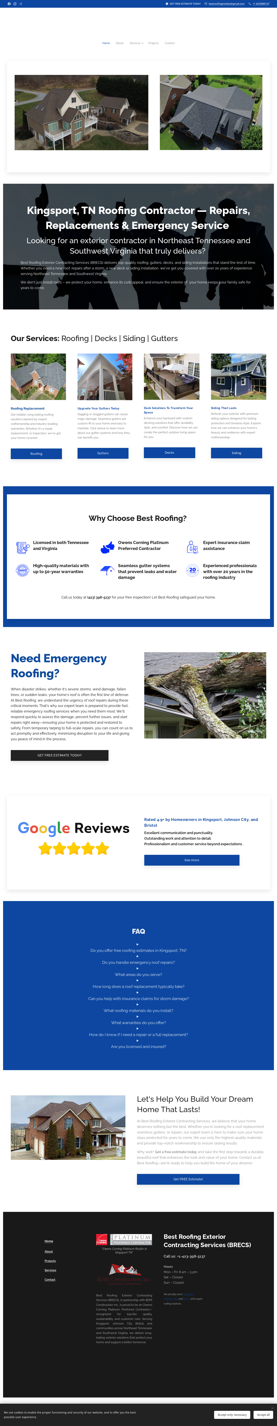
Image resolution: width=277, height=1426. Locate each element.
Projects (50, 1261)
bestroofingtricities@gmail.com (226, 3)
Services (50, 1270)
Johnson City (170, 1299)
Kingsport (188, 1294)
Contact (50, 1279)
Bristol (186, 1299)
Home (49, 1241)
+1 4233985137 (261, 3)
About (49, 1251)
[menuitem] (105, 43)
